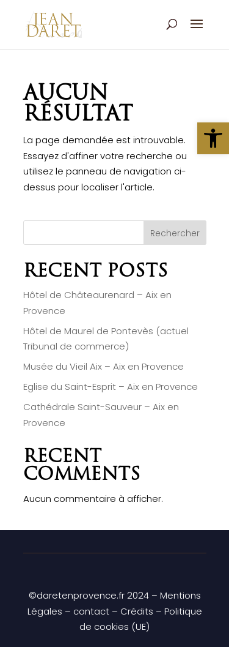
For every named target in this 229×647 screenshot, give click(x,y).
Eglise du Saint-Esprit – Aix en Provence (110, 386)
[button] (213, 138)
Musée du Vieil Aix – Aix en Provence (103, 366)
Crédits (136, 611)
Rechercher (175, 233)
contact (91, 611)
